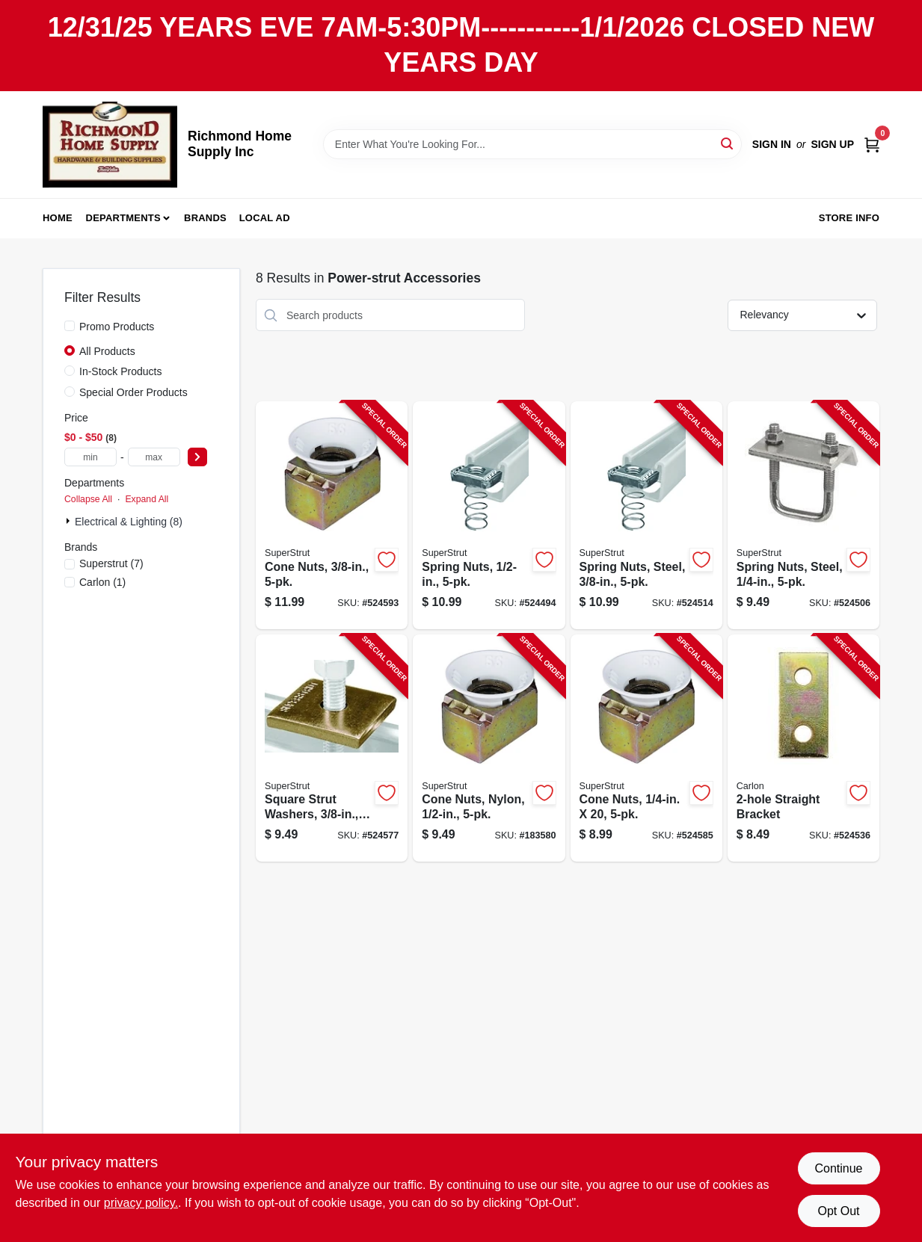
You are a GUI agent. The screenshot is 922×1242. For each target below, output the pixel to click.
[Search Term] (532, 144)
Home (58, 217)
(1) (102, 582)
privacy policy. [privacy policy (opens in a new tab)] (141, 1202)
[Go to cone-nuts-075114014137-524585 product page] (646, 748)
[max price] (154, 457)
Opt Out (838, 1211)
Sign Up (832, 144)
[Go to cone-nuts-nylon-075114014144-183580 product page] (489, 748)
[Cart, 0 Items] (871, 144)
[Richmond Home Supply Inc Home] (110, 145)
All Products (107, 351)
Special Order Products (133, 392)
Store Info (849, 217)
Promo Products (116, 326)
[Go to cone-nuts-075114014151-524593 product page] (332, 515)
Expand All (146, 499)
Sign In (771, 144)
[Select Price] (197, 457)
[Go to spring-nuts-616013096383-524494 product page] (489, 515)
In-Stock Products (120, 371)
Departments (123, 217)
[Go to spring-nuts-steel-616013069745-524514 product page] (646, 515)
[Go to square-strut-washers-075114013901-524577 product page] (332, 748)
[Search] (728, 143)
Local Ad (264, 217)
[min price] (90, 457)
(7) (111, 563)
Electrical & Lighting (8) (128, 522)
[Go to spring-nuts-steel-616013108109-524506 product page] (803, 515)
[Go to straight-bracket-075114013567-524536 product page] (803, 748)
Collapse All (88, 499)
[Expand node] (70, 521)
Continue (838, 1168)
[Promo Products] (69, 326)
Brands (205, 217)
